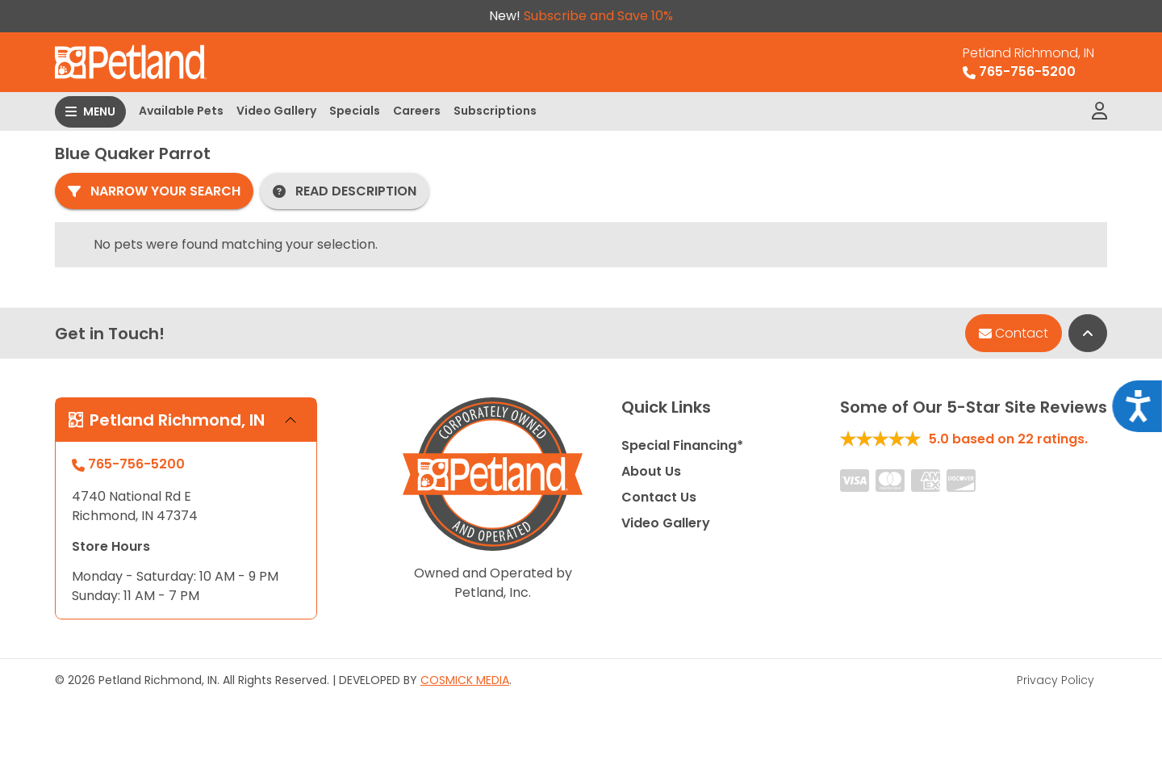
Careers (417, 111)
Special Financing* (682, 445)
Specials (354, 111)
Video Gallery (276, 111)
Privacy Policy (1055, 680)
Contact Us (658, 497)
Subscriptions (495, 111)
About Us (651, 471)
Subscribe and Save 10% (598, 15)
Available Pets (181, 111)
